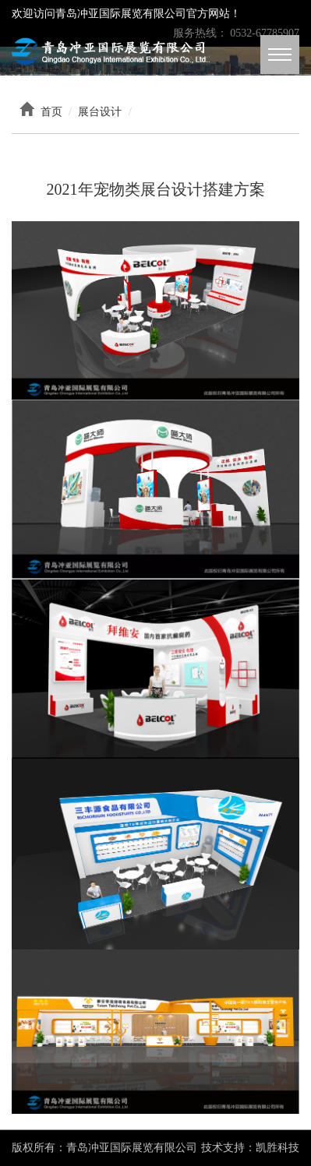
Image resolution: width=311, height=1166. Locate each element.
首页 (51, 112)
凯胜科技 (277, 1148)
